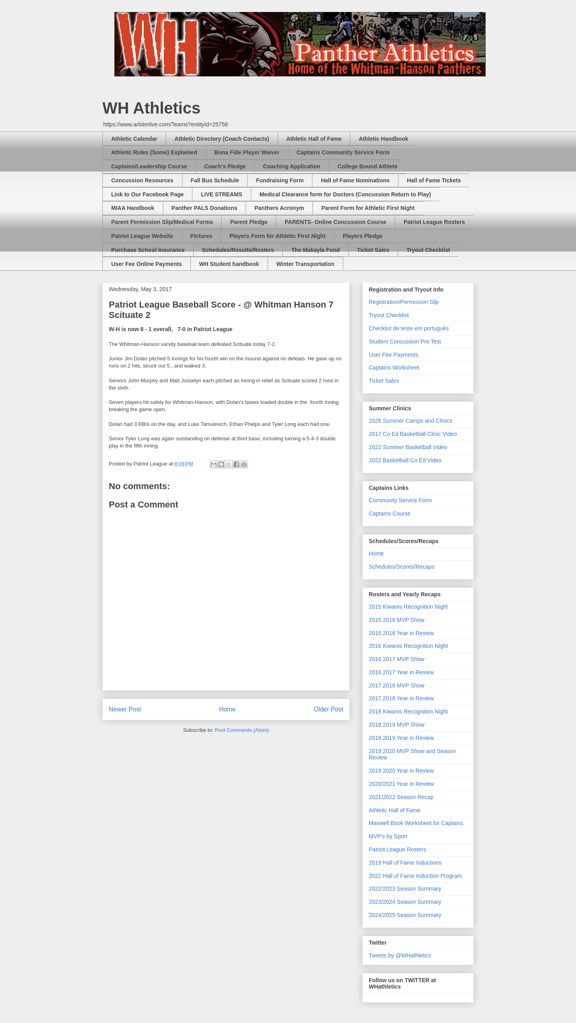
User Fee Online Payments (146, 264)
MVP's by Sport (388, 836)
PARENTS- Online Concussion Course (335, 222)
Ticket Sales (373, 250)
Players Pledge (363, 236)
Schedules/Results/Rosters (238, 250)
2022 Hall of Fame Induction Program (415, 876)
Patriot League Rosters (434, 222)
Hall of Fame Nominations (355, 180)
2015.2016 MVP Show (396, 620)
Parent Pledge (248, 222)
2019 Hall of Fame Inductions (405, 862)
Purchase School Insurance (148, 250)
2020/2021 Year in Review (401, 784)
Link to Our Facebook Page (147, 194)
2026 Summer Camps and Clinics (410, 421)
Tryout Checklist (428, 250)
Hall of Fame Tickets (434, 180)
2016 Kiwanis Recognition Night (408, 646)
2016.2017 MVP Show (396, 659)
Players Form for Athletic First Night (278, 236)
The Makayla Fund (315, 250)
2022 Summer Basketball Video (408, 447)
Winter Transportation (305, 264)
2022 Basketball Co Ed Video (405, 460)
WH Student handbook (229, 264)
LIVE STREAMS (221, 194)
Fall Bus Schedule (215, 180)
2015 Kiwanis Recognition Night (408, 606)
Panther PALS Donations (205, 208)
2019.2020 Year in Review (401, 770)
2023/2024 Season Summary (405, 902)
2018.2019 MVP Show (396, 724)
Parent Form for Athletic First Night (368, 208)
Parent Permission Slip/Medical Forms (162, 222)
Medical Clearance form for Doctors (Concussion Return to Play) (345, 194)
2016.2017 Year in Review (401, 672)
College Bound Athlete (368, 166)
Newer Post (125, 709)
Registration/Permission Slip (404, 302)
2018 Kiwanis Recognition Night (408, 711)
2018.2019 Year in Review (401, 738)
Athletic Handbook (383, 139)
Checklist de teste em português (409, 328)
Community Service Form (400, 500)
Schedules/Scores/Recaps (401, 566)
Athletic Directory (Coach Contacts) (221, 139)
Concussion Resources (142, 180)
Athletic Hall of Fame (314, 139)
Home (227, 709)
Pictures (201, 236)
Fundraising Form (280, 180)
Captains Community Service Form (343, 152)
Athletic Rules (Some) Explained (154, 152)
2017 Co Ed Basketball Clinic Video (413, 434)
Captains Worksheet (394, 367)
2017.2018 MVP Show (396, 685)
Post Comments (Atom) (242, 730)
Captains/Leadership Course (149, 166)
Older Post (328, 709)
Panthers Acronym (279, 208)
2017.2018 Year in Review (401, 698)
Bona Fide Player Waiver (247, 152)
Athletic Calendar (134, 139)
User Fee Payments (393, 355)
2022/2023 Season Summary (405, 888)
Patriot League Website (142, 236)
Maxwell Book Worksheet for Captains (416, 823)
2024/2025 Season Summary (405, 915)
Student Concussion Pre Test (405, 341)
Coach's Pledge (225, 166)
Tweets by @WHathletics (400, 955)
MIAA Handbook (132, 208)
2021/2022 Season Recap (401, 797)
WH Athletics (151, 108)
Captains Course (389, 513)
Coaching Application (291, 166)
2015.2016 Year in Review (401, 633)
